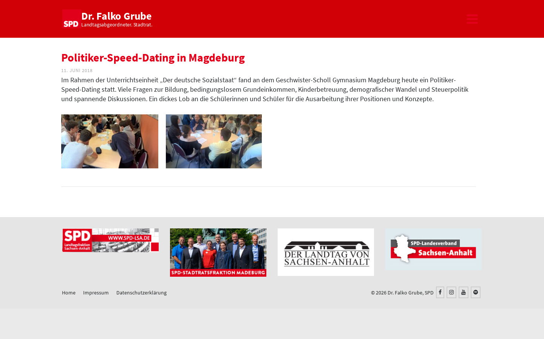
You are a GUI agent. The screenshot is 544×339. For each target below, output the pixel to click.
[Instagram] (451, 292)
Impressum (96, 292)
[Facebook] (440, 292)
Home (69, 292)
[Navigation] (472, 19)
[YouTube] (463, 292)
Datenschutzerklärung (141, 292)
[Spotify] (476, 292)
